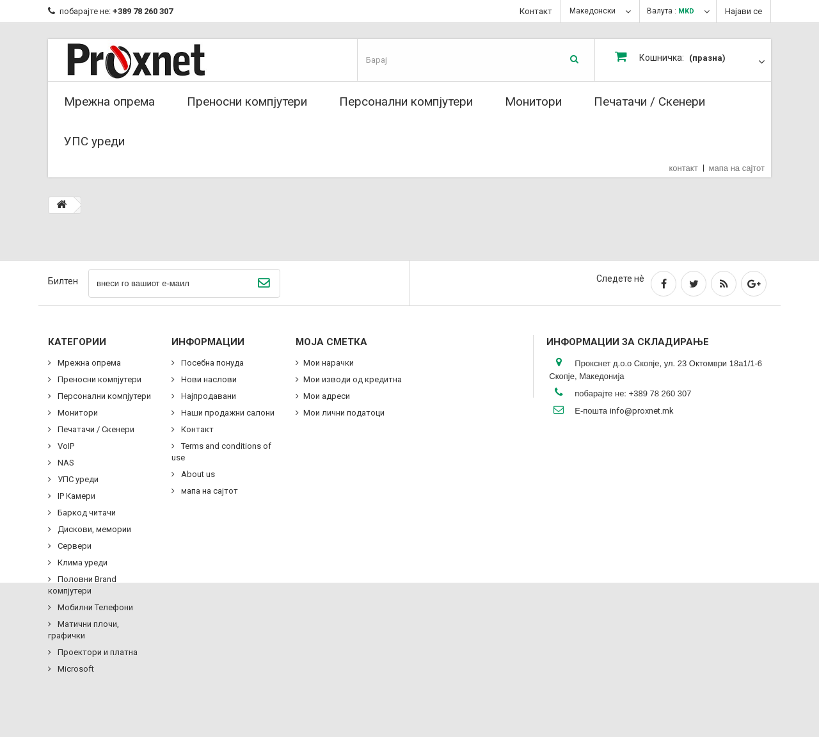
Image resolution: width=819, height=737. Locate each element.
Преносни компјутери (247, 101)
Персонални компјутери (406, 101)
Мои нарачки (328, 363)
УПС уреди (94, 141)
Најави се (743, 11)
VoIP (65, 446)
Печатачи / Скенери (649, 101)
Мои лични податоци (344, 412)
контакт (683, 168)
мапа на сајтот (737, 168)
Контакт (536, 11)
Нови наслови (208, 379)
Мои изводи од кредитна (352, 379)
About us (197, 474)
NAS (65, 462)
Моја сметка (331, 342)
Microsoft (75, 669)
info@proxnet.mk (642, 411)
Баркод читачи (86, 512)
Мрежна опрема (109, 101)
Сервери (73, 546)
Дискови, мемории (93, 529)
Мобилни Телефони (94, 607)
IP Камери (75, 496)
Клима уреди (81, 562)
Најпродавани (207, 396)
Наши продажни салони (226, 412)
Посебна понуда (211, 363)
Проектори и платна (97, 652)
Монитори (533, 101)
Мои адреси (326, 396)
